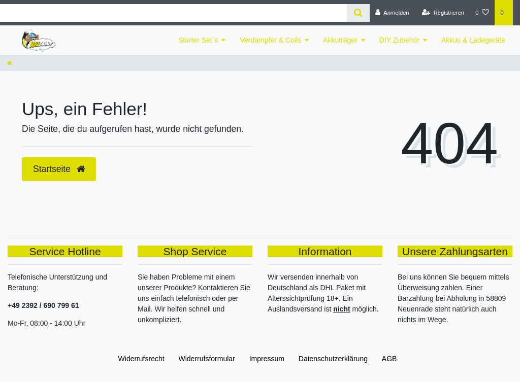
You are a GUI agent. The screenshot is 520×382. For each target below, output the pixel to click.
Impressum (266, 359)
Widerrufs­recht (141, 359)
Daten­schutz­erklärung (333, 359)
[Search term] (173, 13)
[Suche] (358, 13)
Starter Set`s (198, 40)
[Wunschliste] (482, 12)
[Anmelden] (392, 12)
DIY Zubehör (399, 40)
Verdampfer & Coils (270, 40)
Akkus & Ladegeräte (473, 40)
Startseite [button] (59, 169)
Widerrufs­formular (207, 359)
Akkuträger (340, 40)
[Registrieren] (443, 12)
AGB (389, 359)
